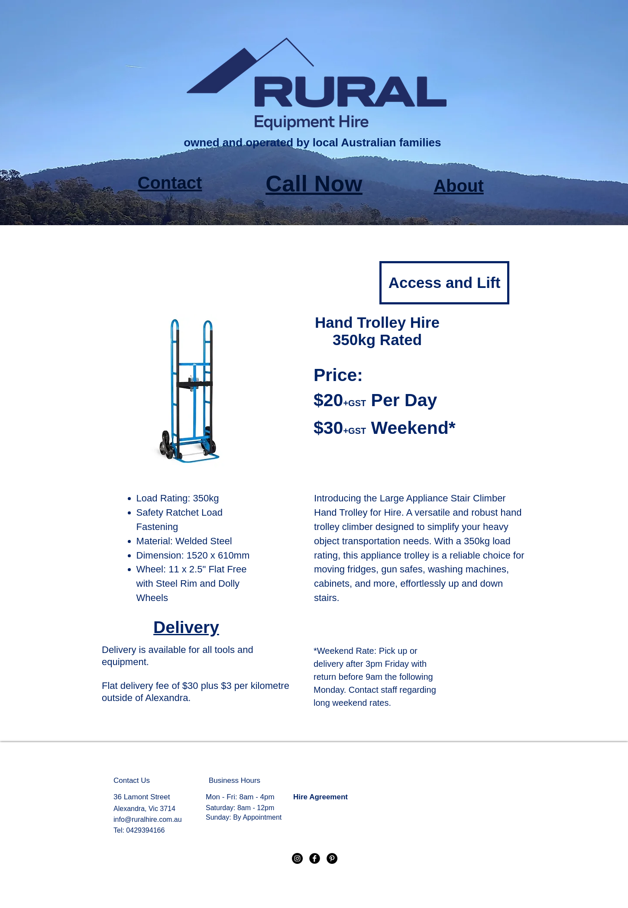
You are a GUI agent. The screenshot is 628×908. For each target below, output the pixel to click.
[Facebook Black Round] (314, 858)
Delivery (186, 627)
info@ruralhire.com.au (147, 819)
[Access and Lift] (444, 282)
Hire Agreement (320, 797)
